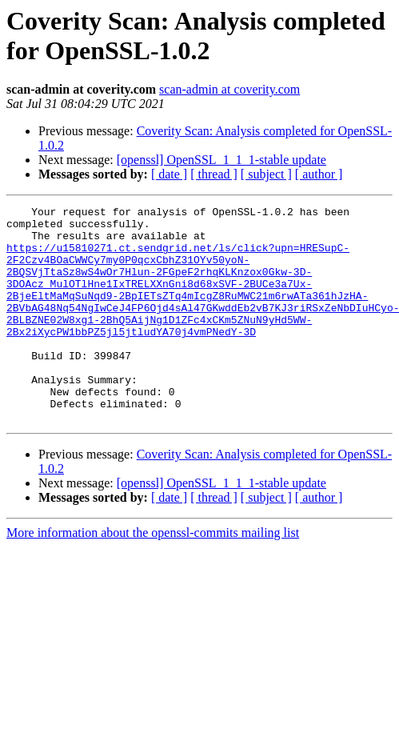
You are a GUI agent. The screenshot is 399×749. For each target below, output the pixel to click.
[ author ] (319, 174)
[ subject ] (266, 174)
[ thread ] (213, 174)
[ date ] (169, 174)
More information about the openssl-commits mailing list (152, 576)
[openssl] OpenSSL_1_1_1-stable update (221, 159)
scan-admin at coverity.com (229, 89)
